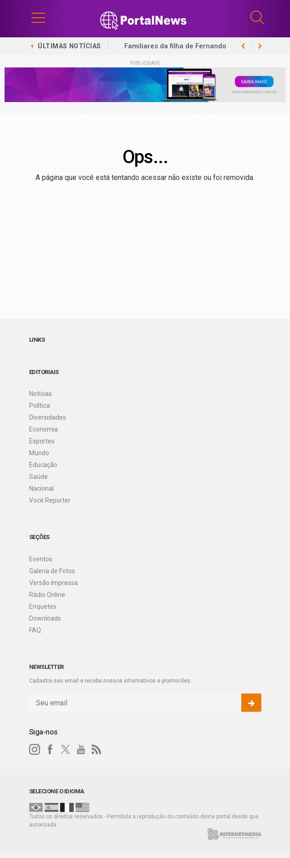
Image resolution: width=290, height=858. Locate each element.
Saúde (38, 476)
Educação (43, 464)
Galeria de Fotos (52, 571)
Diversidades (47, 417)
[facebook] (50, 749)
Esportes (42, 441)
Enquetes (42, 606)
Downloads (45, 618)
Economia (43, 429)
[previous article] (260, 46)
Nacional (41, 488)
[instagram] (34, 749)
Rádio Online (47, 594)
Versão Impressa (53, 582)
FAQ (35, 630)
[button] (38, 17)
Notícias (40, 393)
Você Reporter (50, 500)
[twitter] (65, 749)
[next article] (243, 46)
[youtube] (81, 749)
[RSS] (96, 749)
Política (39, 405)
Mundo (39, 453)
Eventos (40, 559)
